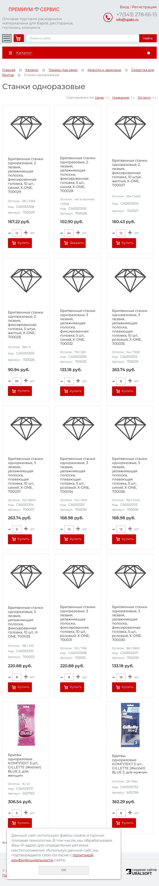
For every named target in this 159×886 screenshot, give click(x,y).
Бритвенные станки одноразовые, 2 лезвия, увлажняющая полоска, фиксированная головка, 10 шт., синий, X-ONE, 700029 (25, 175)
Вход (124, 7)
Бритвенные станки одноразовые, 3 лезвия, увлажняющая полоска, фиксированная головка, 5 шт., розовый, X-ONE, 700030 (129, 623)
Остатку (144, 97)
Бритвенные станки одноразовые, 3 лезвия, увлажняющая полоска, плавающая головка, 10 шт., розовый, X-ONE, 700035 (129, 327)
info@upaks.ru (127, 20)
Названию (120, 97)
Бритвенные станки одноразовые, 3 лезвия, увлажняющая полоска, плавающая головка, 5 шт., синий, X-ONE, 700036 (129, 475)
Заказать (77, 243)
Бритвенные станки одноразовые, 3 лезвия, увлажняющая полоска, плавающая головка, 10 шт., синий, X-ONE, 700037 (25, 475)
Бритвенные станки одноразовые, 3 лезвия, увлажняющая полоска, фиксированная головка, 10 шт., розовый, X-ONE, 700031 (77, 623)
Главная (8, 70)
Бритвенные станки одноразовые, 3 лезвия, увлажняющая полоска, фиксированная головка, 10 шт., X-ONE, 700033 (25, 622)
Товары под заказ (63, 70)
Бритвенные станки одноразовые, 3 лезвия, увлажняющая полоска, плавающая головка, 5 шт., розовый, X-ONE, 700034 (77, 475)
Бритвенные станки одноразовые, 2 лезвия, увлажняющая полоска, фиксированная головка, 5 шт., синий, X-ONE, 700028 (77, 174)
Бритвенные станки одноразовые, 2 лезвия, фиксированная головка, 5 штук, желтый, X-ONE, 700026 (25, 324)
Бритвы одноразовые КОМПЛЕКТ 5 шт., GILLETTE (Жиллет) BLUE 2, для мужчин (129, 764)
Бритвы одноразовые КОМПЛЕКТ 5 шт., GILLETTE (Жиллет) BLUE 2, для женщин (24, 765)
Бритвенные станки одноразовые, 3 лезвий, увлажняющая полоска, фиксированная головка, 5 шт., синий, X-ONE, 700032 (77, 327)
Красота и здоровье (104, 70)
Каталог (31, 70)
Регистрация (144, 7)
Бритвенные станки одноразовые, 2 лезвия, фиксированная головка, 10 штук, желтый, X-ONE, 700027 (129, 172)
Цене (99, 97)
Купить (23, 243)
